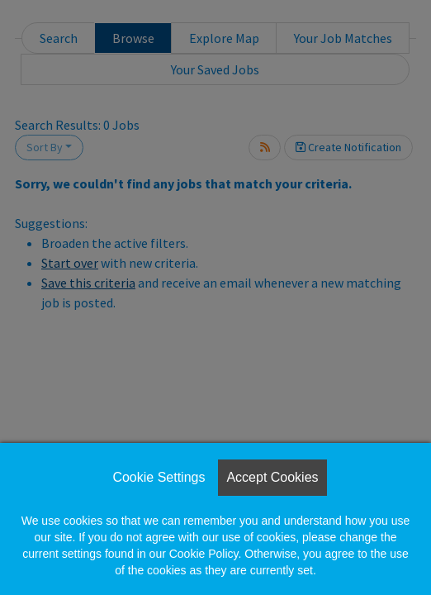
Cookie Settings (158, 477)
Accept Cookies (272, 477)
